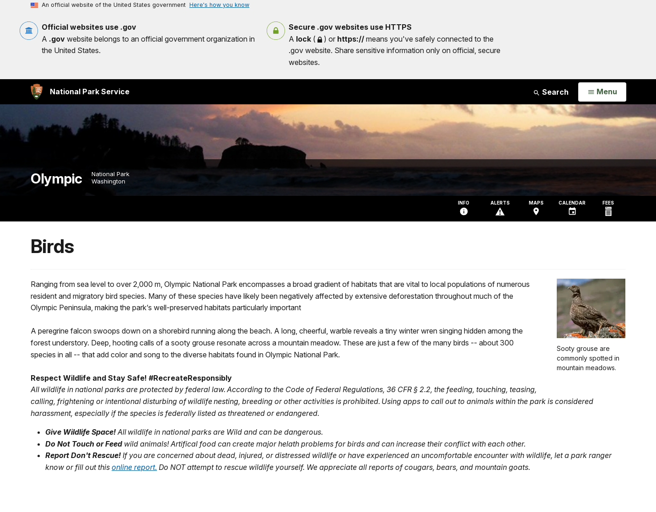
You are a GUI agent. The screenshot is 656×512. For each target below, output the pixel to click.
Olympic (56, 178)
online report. (134, 467)
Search (551, 92)
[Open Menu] (602, 92)
